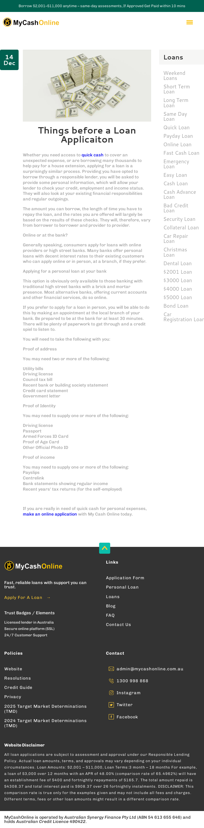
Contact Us (118, 624)
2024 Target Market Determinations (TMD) (45, 723)
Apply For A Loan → (27, 597)
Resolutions (17, 678)
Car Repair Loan (175, 238)
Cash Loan (175, 183)
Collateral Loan (181, 227)
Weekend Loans (174, 75)
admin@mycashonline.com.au (150, 668)
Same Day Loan (175, 116)
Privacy (12, 696)
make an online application (50, 514)
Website (13, 668)
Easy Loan (175, 174)
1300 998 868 (132, 680)
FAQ (110, 615)
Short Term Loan (176, 89)
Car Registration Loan (183, 317)
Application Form (125, 577)
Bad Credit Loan (175, 208)
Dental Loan (177, 263)
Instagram (129, 692)
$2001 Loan (177, 271)
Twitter (125, 704)
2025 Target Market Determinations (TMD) (45, 709)
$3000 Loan (177, 280)
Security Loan (179, 218)
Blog (111, 605)
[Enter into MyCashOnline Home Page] (30, 22)
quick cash (93, 154)
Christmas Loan (175, 252)
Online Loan (177, 144)
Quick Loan (176, 127)
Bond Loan (176, 305)
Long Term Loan (176, 102)
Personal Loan (122, 587)
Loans (113, 596)
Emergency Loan (176, 164)
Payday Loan (178, 135)
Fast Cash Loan (181, 152)
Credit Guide (18, 687)
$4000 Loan (177, 288)
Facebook (127, 716)
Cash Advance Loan (179, 194)
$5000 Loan (177, 297)
